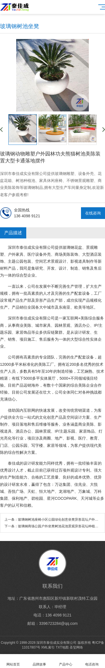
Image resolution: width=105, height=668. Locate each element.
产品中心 (65, 661)
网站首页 (13, 661)
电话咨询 (92, 661)
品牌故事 (39, 661)
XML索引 (48, 647)
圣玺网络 (76, 647)
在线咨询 (93, 213)
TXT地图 (62, 647)
